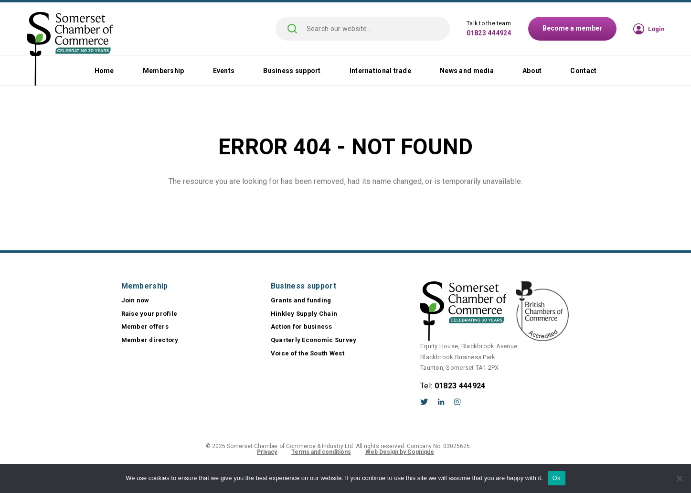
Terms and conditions (321, 452)
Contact (583, 71)
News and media (467, 71)
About (532, 71)
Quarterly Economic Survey (314, 339)
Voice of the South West (307, 353)
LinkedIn (441, 401)
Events (224, 71)
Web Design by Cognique (399, 452)
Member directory (150, 339)
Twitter (424, 401)
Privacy (267, 452)
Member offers (145, 326)
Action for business (301, 326)
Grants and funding (301, 300)
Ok (557, 478)
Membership (163, 71)
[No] (679, 478)
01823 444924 (489, 33)
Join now (135, 300)
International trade (380, 71)
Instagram (457, 401)
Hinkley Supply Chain (304, 313)
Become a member (572, 28)
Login (656, 28)
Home (104, 71)
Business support (291, 71)
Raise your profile (149, 313)
